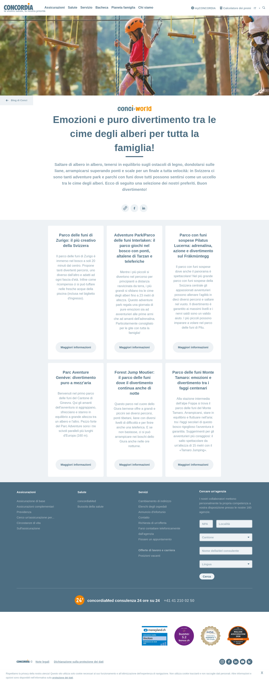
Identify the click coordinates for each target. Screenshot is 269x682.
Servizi (143, 492)
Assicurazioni (54, 7)
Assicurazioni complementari (35, 506)
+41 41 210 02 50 (179, 602)
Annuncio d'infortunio (152, 512)
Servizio (86, 7)
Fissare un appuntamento (154, 539)
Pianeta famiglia (123, 7)
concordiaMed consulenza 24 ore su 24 (123, 602)
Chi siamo (145, 7)
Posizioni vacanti (149, 555)
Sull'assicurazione (28, 528)
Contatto (143, 517)
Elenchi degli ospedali (152, 506)
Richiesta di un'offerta (152, 523)
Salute (72, 7)
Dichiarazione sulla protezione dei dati (78, 663)
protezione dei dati (62, 677)
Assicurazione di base (31, 501)
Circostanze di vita (29, 523)
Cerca (207, 577)
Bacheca (101, 7)
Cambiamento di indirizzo (154, 501)
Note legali (42, 663)
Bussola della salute (90, 506)
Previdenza (24, 512)
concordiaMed (86, 501)
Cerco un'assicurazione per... (35, 517)
